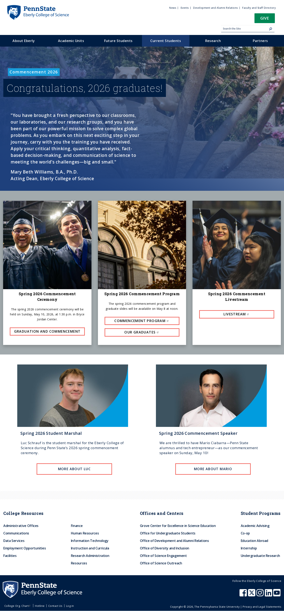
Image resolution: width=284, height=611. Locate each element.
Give (264, 18)
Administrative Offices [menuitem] (20, 525)
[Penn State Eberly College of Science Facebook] (244, 595)
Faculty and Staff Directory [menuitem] (259, 8)
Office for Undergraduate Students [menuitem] (167, 533)
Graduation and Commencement (47, 331)
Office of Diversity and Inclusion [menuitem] (164, 548)
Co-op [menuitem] (245, 533)
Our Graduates (142, 332)
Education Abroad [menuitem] (254, 540)
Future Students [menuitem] (118, 40)
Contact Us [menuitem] (55, 606)
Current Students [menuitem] (165, 40)
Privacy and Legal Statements (262, 607)
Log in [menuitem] (70, 606)
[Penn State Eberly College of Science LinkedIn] (269, 595)
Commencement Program (141, 321)
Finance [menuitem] (77, 525)
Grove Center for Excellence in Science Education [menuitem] (178, 525)
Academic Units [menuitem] (71, 40)
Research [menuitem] (213, 40)
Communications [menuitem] (16, 533)
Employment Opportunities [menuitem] (24, 548)
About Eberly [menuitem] (23, 40)
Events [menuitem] (185, 8)
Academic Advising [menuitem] (255, 525)
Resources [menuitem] (79, 563)
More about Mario (213, 469)
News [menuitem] (172, 8)
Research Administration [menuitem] (90, 555)
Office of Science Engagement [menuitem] (163, 555)
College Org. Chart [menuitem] (18, 606)
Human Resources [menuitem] (85, 533)
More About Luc (74, 469)
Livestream (236, 314)
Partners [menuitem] (260, 40)
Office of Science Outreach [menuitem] (161, 563)
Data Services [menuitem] (13, 540)
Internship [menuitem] (249, 548)
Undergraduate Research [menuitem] (260, 555)
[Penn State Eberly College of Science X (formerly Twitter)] (252, 595)
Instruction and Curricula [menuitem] (90, 548)
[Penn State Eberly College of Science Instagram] (260, 595)
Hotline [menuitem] (39, 606)
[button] (264, 19)
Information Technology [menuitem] (90, 540)
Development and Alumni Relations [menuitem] (215, 8)
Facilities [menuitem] (9, 555)
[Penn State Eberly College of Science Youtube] (277, 595)
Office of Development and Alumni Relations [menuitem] (174, 540)
